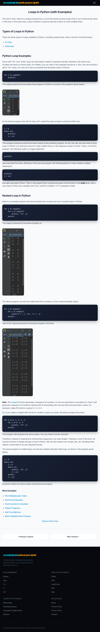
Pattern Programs (12, 508)
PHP (53, 588)
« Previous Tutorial (25, 537)
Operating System (10, 607)
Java (5, 580)
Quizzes (6, 614)
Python (6, 576)
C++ (5, 584)
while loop (9, 46)
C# (4, 592)
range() (14, 402)
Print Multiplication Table (16, 496)
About (53, 603)
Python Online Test (50, 521)
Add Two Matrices (13, 512)
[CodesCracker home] (21, 3)
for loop (8, 42)
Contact (54, 614)
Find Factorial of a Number (16, 504)
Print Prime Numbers (14, 500)
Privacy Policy (56, 607)
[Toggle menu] (94, 2)
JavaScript (55, 584)
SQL (53, 592)
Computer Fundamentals (12, 610)
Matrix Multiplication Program (18, 516)
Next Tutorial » (73, 537)
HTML (53, 576)
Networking (7, 603)
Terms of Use (56, 610)
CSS (53, 580)
